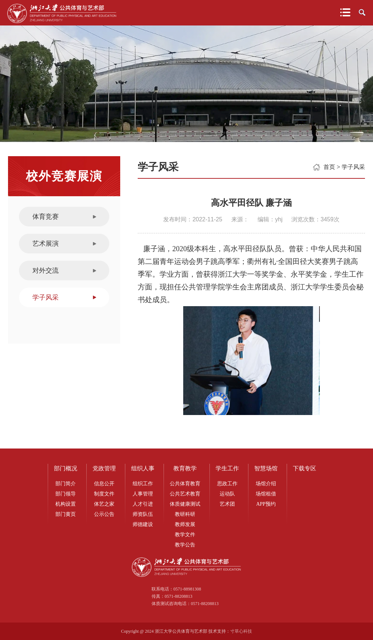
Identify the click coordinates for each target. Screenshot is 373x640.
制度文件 (104, 494)
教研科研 (185, 514)
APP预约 (266, 504)
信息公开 (104, 483)
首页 (329, 167)
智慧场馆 (266, 468)
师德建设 (143, 524)
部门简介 (65, 483)
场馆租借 (266, 494)
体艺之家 (104, 504)
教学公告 (185, 545)
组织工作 (143, 483)
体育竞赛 (45, 216)
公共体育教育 (185, 483)
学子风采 (45, 297)
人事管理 (143, 494)
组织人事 (142, 468)
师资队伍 (143, 514)
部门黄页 (65, 514)
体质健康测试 (185, 504)
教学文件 (185, 534)
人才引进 (143, 504)
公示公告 (104, 514)
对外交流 (45, 270)
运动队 (227, 494)
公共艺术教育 (185, 494)
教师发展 (185, 524)
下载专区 (304, 468)
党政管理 (104, 468)
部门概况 (65, 468)
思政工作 (227, 483)
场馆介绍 (266, 483)
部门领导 (65, 494)
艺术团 (227, 504)
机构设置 (65, 504)
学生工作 (227, 468)
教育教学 (185, 468)
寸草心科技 (241, 631)
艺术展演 (45, 243)
